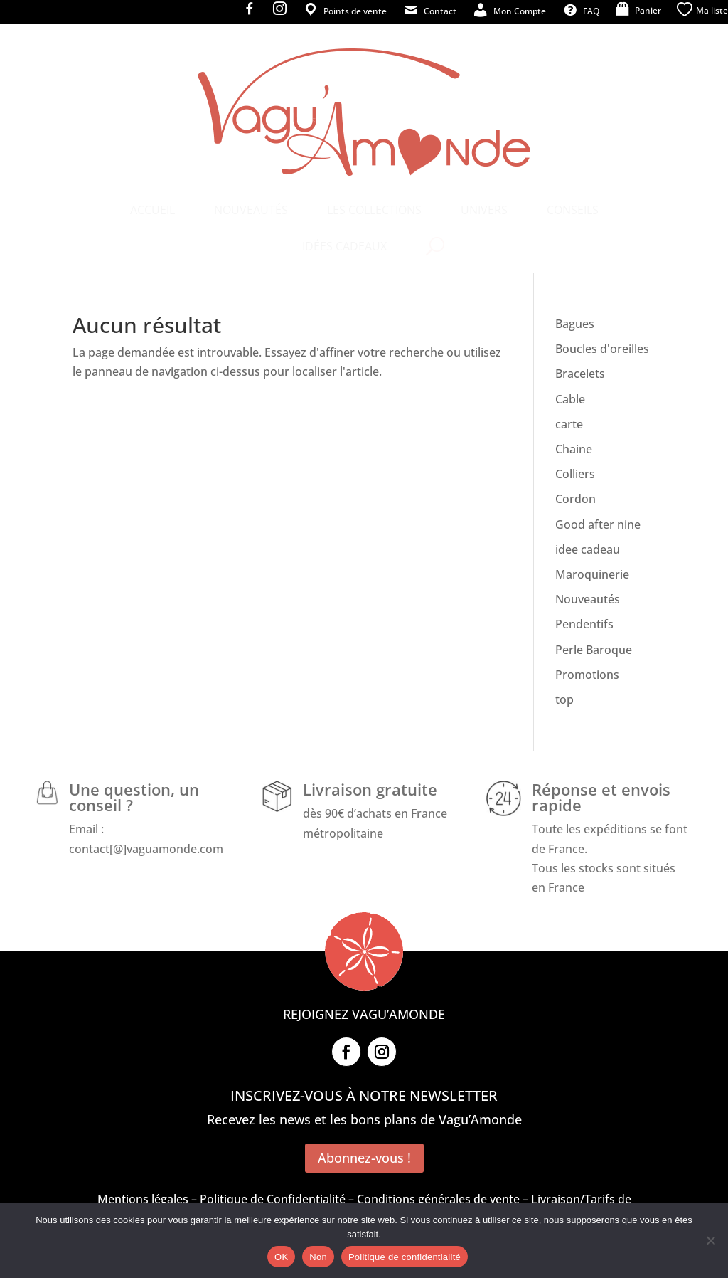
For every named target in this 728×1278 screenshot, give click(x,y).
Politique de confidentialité (404, 1257)
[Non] (710, 1240)
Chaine (573, 449)
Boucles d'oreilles (602, 349)
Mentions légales (142, 1199)
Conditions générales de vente (438, 1199)
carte (569, 424)
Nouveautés (587, 599)
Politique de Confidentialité (273, 1199)
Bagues (574, 324)
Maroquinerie (592, 574)
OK (281, 1257)
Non (318, 1257)
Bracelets (580, 373)
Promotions (587, 674)
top (564, 699)
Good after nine (598, 524)
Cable (570, 399)
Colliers (575, 474)
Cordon (575, 499)
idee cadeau (587, 549)
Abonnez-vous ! (364, 1157)
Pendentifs (584, 624)
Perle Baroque (593, 650)
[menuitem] (152, 210)
